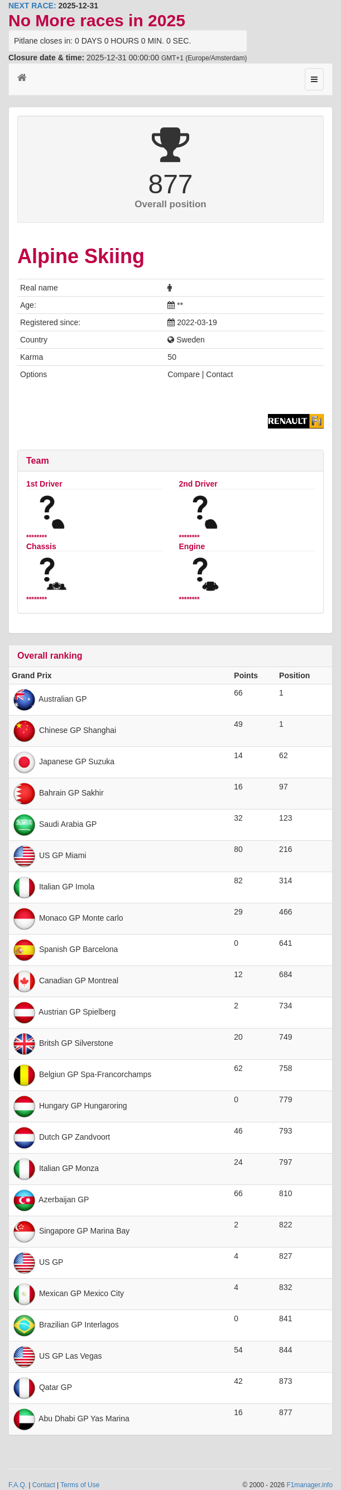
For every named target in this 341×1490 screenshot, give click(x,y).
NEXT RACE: (32, 5)
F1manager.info (309, 1485)
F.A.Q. (17, 1485)
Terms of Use (79, 1485)
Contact (43, 1485)
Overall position (170, 204)
